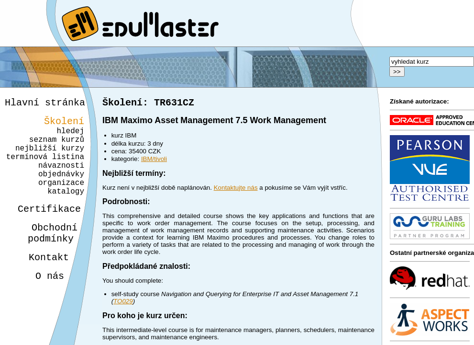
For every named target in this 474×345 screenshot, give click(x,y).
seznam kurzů (56, 146)
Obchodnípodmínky (47, 256)
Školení (64, 124)
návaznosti (61, 178)
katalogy (62, 210)
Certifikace (44, 229)
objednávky (61, 189)
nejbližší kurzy (49, 157)
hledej (70, 136)
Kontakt (41, 283)
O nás (41, 304)
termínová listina (45, 167)
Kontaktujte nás (236, 189)
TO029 (123, 303)
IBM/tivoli (154, 160)
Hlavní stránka (45, 103)
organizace (60, 199)
